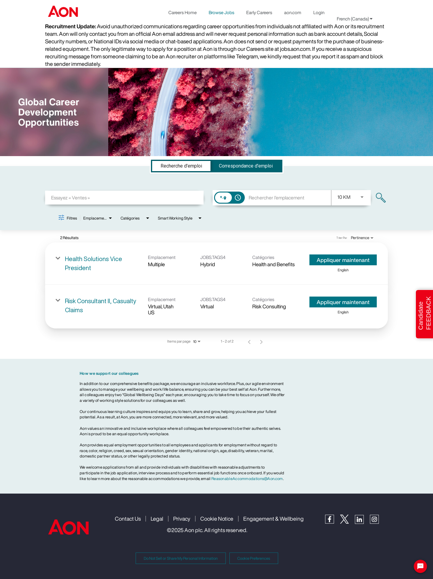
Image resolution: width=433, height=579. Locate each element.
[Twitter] (347, 522)
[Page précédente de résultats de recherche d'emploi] (249, 341)
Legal (157, 518)
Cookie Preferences (253, 558)
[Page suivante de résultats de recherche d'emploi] (261, 341)
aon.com (292, 12)
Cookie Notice (216, 518)
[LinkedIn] (362, 522)
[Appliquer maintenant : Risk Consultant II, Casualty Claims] (343, 302)
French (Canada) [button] (355, 18)
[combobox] (124, 197)
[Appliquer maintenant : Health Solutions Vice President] (343, 259)
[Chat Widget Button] (420, 566)
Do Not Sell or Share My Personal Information (181, 558)
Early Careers (259, 12)
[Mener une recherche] (381, 198)
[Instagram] (377, 522)
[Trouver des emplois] (381, 198)
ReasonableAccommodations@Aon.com (247, 479)
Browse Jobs (221, 12)
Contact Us (128, 518)
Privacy (181, 518)
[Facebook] (332, 522)
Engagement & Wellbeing (273, 518)
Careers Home (182, 12)
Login (318, 12)
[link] (216, 263)
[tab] (181, 166)
